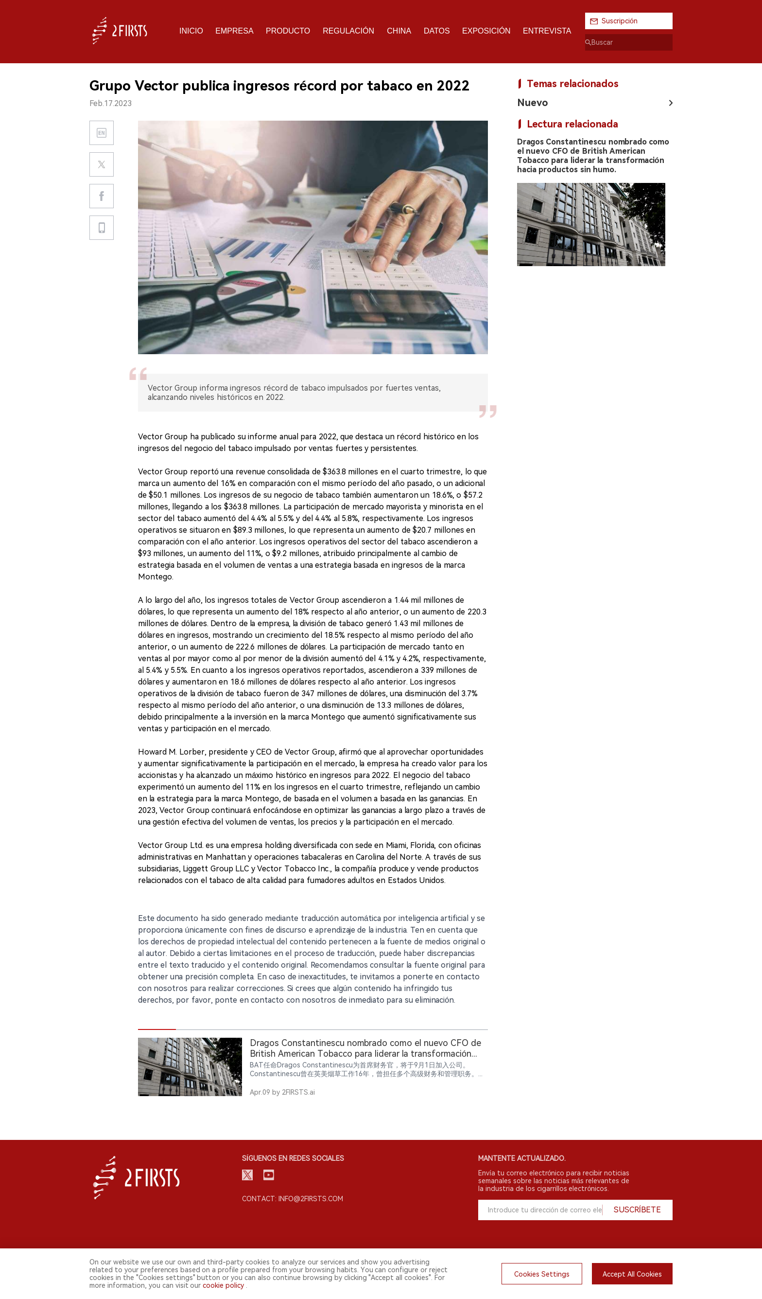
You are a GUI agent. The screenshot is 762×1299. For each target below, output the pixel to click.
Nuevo (532, 102)
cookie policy (223, 1285)
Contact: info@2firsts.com (292, 1199)
